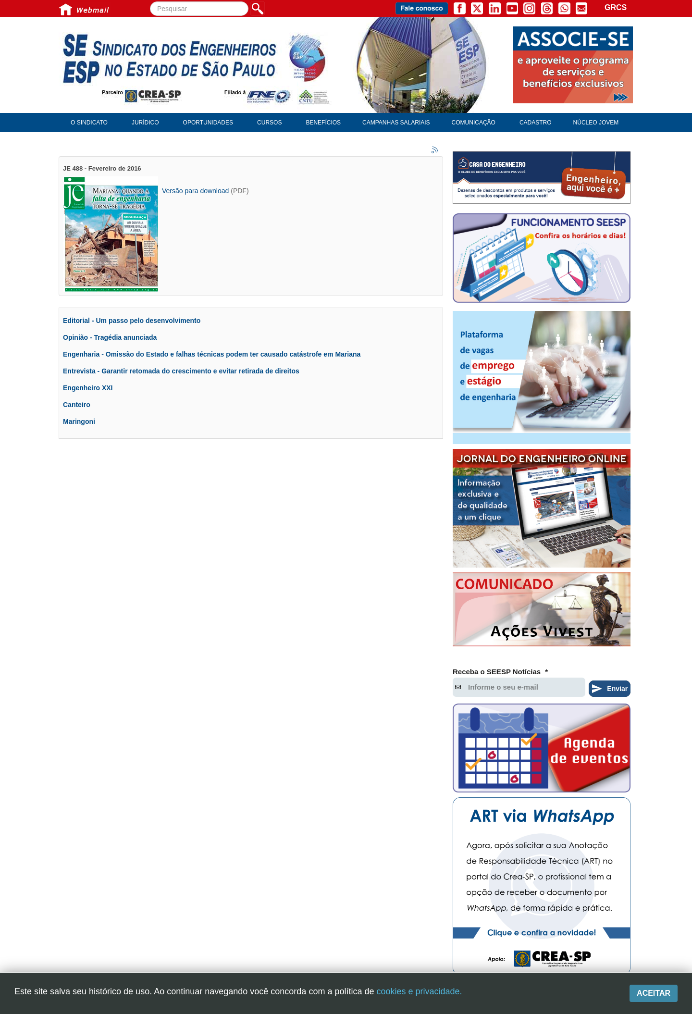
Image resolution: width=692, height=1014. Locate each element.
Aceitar (653, 993)
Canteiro (76, 404)
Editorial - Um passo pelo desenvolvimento (131, 320)
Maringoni (79, 421)
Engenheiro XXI (87, 388)
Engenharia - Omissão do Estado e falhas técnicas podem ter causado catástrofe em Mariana (211, 354)
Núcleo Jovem (596, 122)
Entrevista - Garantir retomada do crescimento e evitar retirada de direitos (181, 371)
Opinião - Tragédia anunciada (110, 337)
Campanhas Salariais (396, 122)
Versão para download (195, 191)
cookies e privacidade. (419, 991)
